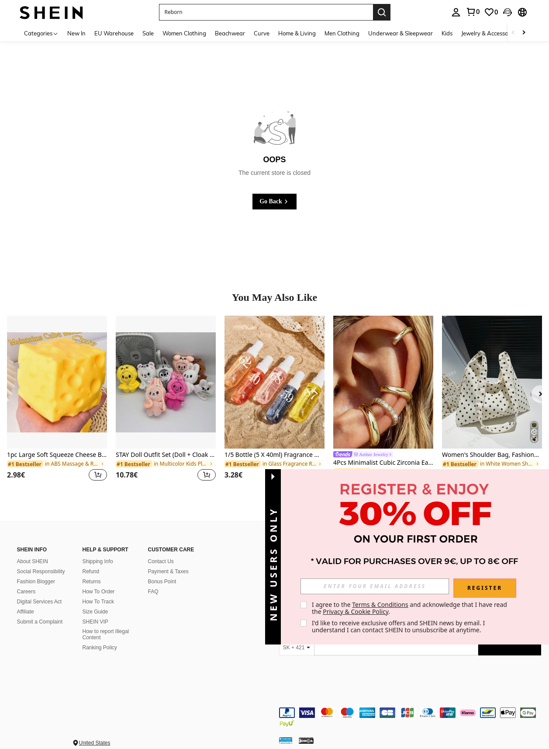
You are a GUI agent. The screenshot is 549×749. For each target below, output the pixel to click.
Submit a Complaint (40, 622)
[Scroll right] (524, 33)
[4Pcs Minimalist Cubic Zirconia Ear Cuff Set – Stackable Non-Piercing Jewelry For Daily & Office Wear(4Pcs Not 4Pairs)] (383, 382)
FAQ (153, 592)
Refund (91, 571)
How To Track (98, 602)
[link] (473, 12)
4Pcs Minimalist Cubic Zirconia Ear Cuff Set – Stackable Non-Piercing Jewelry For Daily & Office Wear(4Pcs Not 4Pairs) (383, 463)
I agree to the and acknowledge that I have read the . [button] (414, 608)
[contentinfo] (410, 712)
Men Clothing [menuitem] (342, 33)
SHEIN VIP (95, 622)
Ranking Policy (100, 647)
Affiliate (25, 612)
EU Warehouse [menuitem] (114, 33)
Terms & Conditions (384, 604)
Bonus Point (162, 581)
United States (94, 732)
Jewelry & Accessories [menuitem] (489, 33)
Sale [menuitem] (148, 33)
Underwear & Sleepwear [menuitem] (400, 33)
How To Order (99, 592)
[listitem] (57, 404)
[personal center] (456, 12)
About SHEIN (32, 561)
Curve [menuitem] (261, 33)
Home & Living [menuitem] (297, 33)
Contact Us (161, 561)
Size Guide (95, 612)
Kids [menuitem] (447, 33)
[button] (266, 12)
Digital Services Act (39, 602)
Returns (92, 581)
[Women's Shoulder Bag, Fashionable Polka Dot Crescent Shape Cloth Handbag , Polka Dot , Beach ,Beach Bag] (492, 382)
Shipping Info (98, 561)
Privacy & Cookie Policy (360, 611)
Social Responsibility (41, 571)
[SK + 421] (296, 647)
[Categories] (41, 33)
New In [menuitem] (76, 33)
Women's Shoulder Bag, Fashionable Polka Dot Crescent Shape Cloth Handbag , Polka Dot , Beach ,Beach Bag (492, 455)
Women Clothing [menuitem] (184, 33)
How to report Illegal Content (106, 634)
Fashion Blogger (36, 581)
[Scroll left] (513, 33)
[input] (379, 586)
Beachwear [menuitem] (230, 33)
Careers (26, 592)
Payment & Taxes (168, 571)
